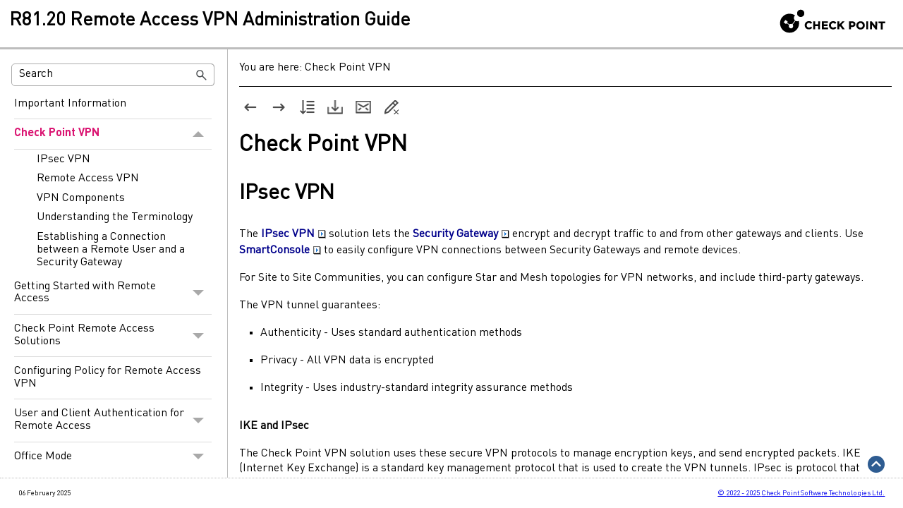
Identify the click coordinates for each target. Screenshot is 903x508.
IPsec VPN (63, 159)
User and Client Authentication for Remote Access (113, 420)
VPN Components (81, 198)
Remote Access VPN (88, 178)
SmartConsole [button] (280, 250)
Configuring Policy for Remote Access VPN (107, 377)
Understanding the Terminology (115, 217)
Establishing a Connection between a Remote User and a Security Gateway (111, 249)
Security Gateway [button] (461, 234)
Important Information (70, 103)
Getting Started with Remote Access (113, 293)
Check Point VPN (113, 134)
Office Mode (113, 457)
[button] (201, 75)
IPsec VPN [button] (293, 234)
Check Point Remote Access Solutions (113, 335)
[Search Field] (112, 75)
